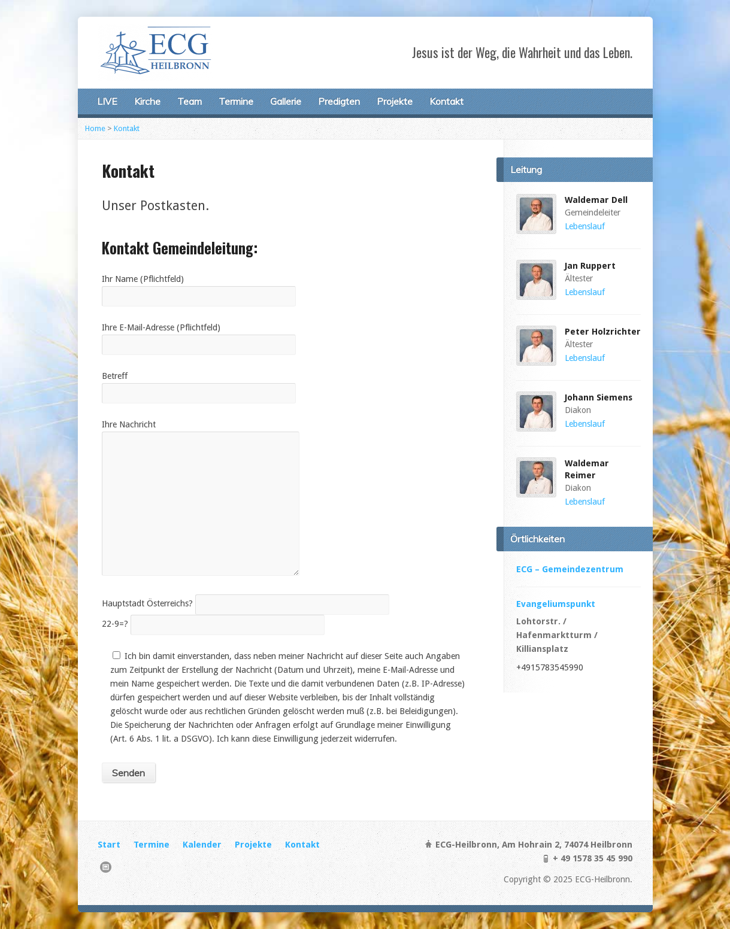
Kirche (147, 101)
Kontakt (446, 101)
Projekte (395, 101)
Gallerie (285, 101)
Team (189, 101)
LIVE (107, 101)
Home (95, 128)
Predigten (339, 101)
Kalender (202, 844)
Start (109, 844)
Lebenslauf (585, 226)
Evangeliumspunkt (555, 604)
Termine (236, 101)
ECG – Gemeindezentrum (569, 569)
